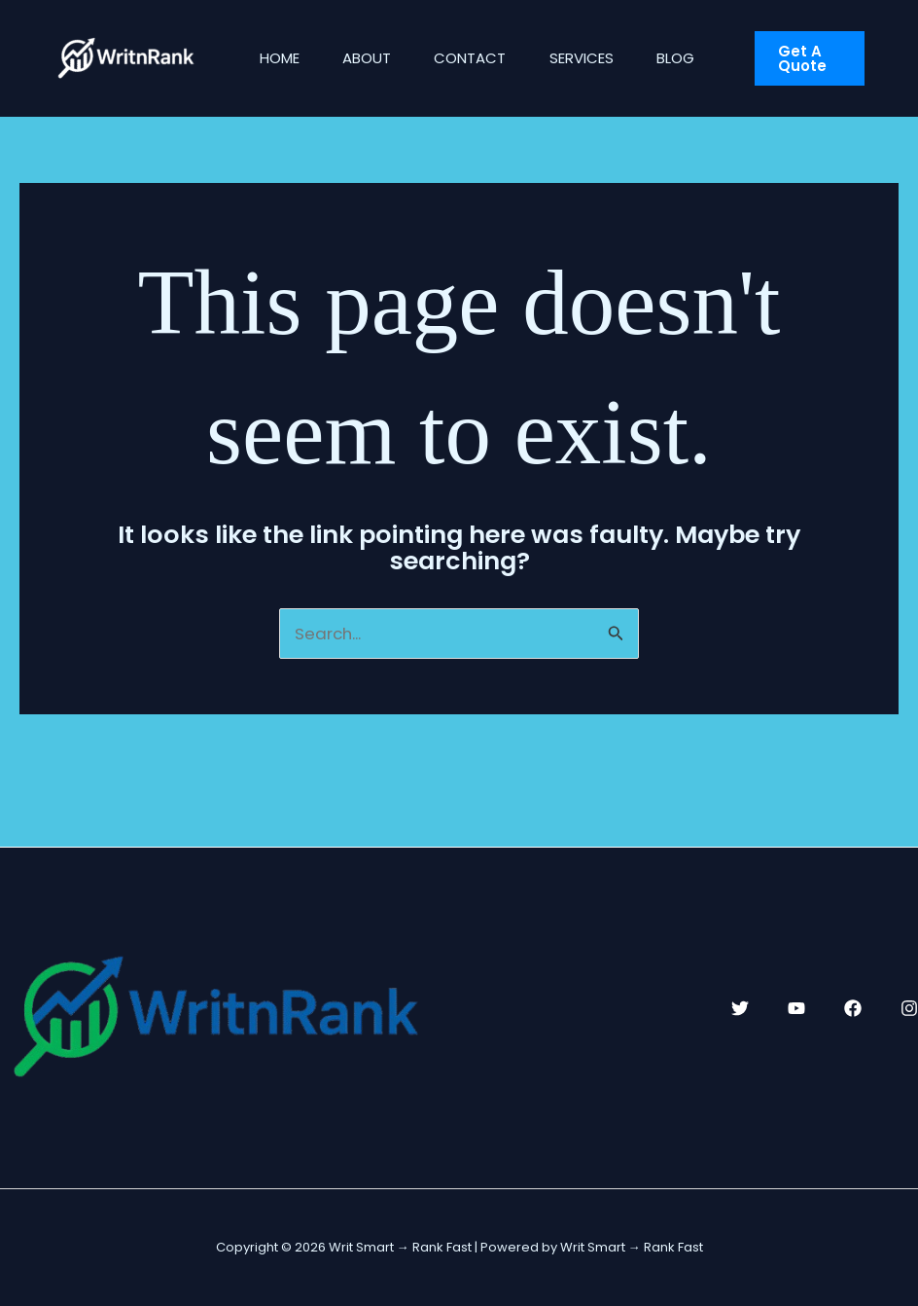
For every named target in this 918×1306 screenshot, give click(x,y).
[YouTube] (796, 1008)
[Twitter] (740, 1008)
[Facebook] (853, 1008)
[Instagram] (909, 1008)
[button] (824, 58)
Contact (484, 58)
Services (601, 58)
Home (282, 58)
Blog (701, 58)
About (375, 58)
